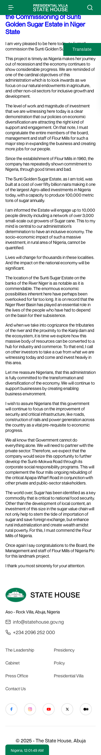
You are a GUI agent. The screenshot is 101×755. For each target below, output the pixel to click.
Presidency (64, 650)
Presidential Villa (68, 675)
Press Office (16, 675)
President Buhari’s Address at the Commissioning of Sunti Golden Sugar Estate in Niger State (45, 20)
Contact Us (15, 688)
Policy (59, 663)
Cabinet (12, 663)
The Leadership (19, 650)
